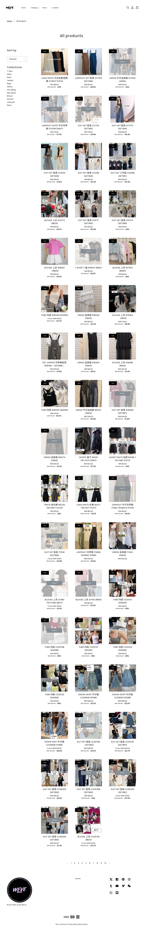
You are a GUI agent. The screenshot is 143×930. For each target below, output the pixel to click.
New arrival (11, 93)
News (45, 8)
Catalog (35, 8)
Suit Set (10, 99)
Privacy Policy (72, 924)
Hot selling (11, 90)
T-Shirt (9, 71)
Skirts (9, 74)
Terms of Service (61, 924)
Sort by (11, 50)
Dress (9, 105)
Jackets (10, 80)
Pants (9, 77)
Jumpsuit (11, 102)
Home (23, 8)
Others (9, 87)
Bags (9, 83)
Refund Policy (82, 924)
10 (105, 863)
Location (55, 8)
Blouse (10, 96)
